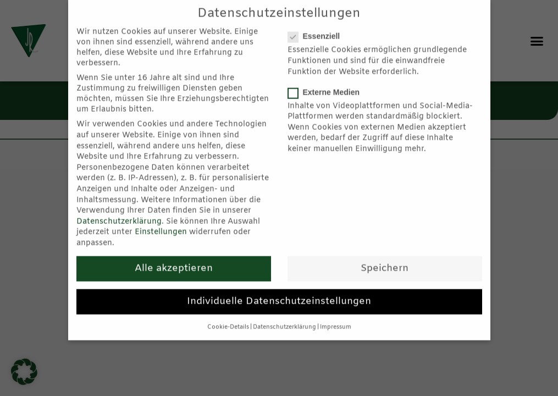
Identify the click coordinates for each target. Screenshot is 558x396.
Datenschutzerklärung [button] (284, 315)
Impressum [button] (335, 315)
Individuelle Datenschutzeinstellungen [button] (279, 289)
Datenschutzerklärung (119, 209)
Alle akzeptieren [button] (174, 256)
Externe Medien (328, 79)
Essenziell (318, 24)
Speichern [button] (384, 256)
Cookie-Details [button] (228, 315)
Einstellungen (161, 220)
